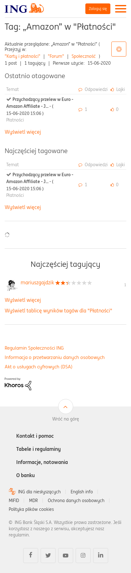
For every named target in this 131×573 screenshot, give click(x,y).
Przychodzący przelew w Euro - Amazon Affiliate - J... (39, 106)
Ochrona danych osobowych (76, 500)
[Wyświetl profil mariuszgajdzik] (37, 282)
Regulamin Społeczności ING (34, 348)
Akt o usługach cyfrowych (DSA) (39, 367)
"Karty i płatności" (22, 56)
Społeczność (84, 56)
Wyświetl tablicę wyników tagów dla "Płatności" (58, 310)
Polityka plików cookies (31, 509)
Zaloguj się (98, 8)
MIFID (14, 500)
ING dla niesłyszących (39, 492)
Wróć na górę (65, 419)
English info (82, 492)
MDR (33, 500)
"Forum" (56, 56)
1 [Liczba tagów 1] (125, 284)
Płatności (15, 120)
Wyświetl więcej (23, 132)
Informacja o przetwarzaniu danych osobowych (55, 357)
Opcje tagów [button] (118, 49)
